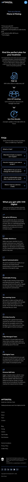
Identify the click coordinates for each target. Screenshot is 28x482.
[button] (25, 2)
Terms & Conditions (6, 443)
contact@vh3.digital (16, 463)
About (2, 415)
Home (2, 412)
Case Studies (4, 434)
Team (2, 417)
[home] (7, 2)
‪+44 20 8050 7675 (9, 463)
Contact (3, 420)
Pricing (3, 429)
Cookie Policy (4, 448)
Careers (3, 431)
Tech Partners (4, 437)
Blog (2, 426)
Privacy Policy (4, 446)
